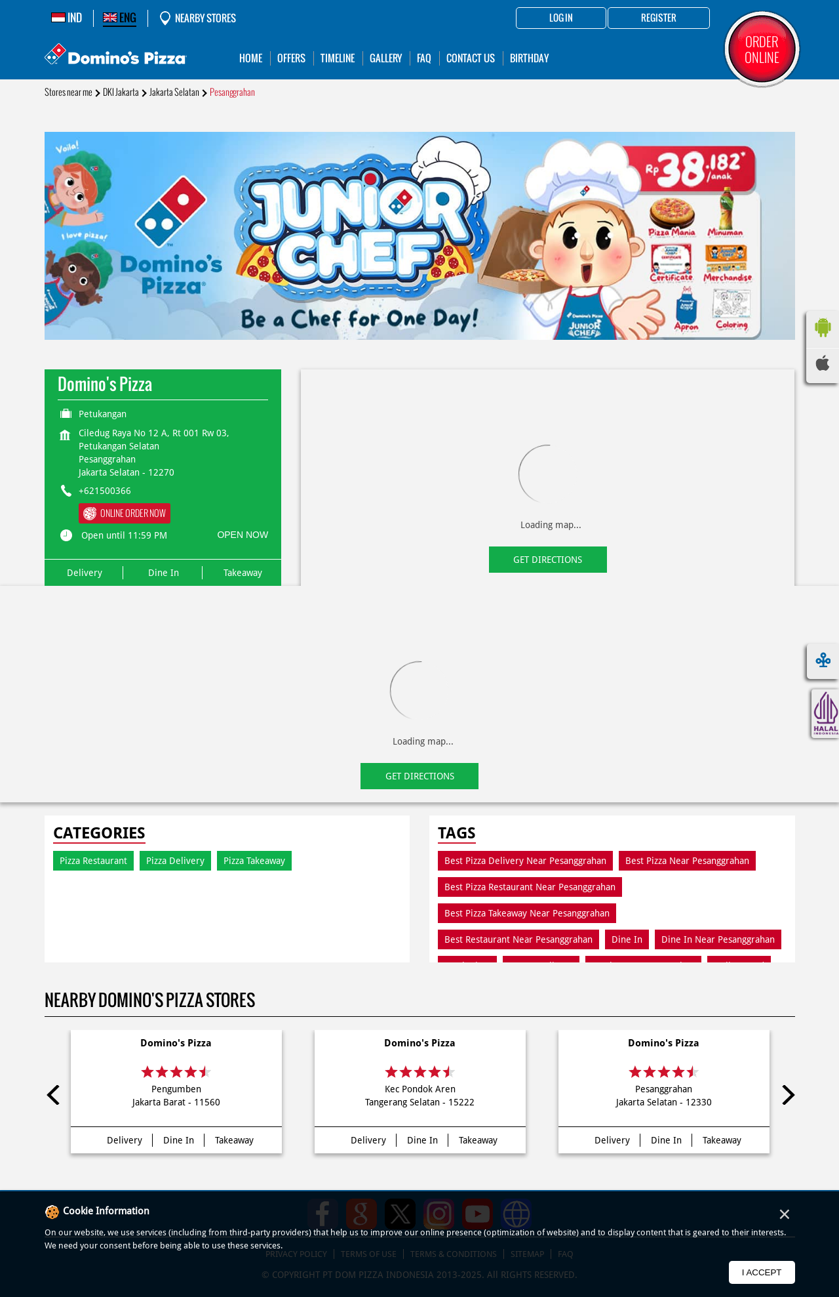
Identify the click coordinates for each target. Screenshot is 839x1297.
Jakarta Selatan (174, 92)
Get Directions (547, 559)
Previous (54, 1095)
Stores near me (68, 92)
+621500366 (105, 490)
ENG (119, 18)
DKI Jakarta (121, 92)
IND (66, 18)
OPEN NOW (242, 534)
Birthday (529, 58)
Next (785, 1095)
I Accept (762, 1272)
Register (658, 18)
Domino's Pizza (176, 1043)
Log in (561, 18)
